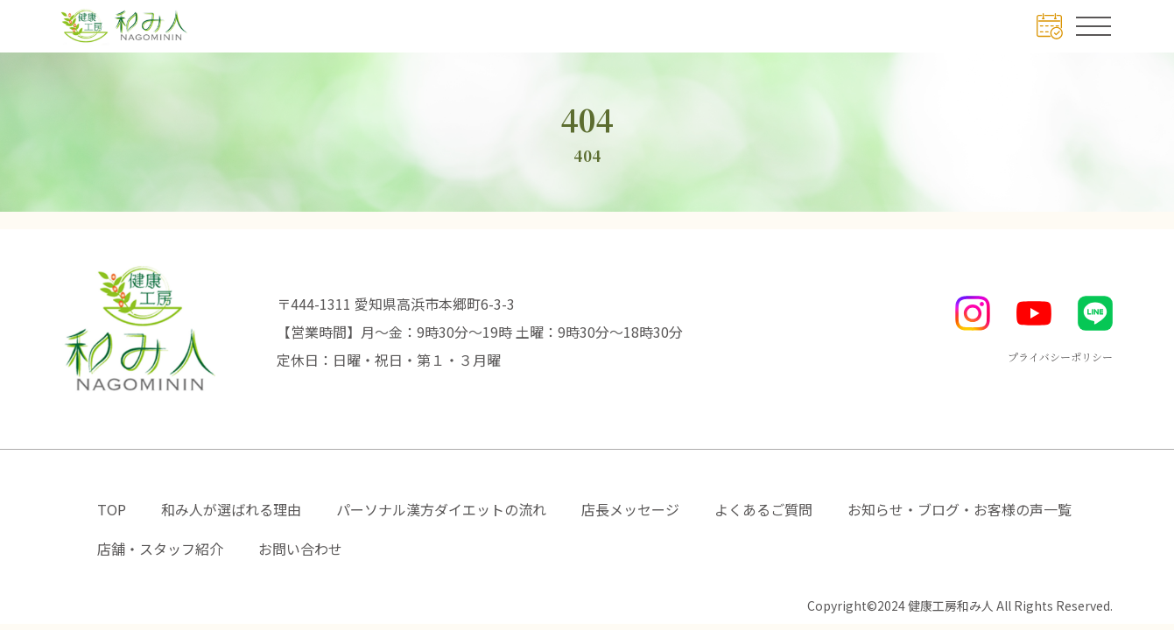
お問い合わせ (300, 548)
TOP (111, 509)
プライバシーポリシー (1060, 356)
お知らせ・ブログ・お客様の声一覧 (959, 509)
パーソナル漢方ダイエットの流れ (441, 509)
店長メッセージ (630, 509)
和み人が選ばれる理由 (231, 509)
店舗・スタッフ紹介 (160, 548)
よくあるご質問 (763, 509)
